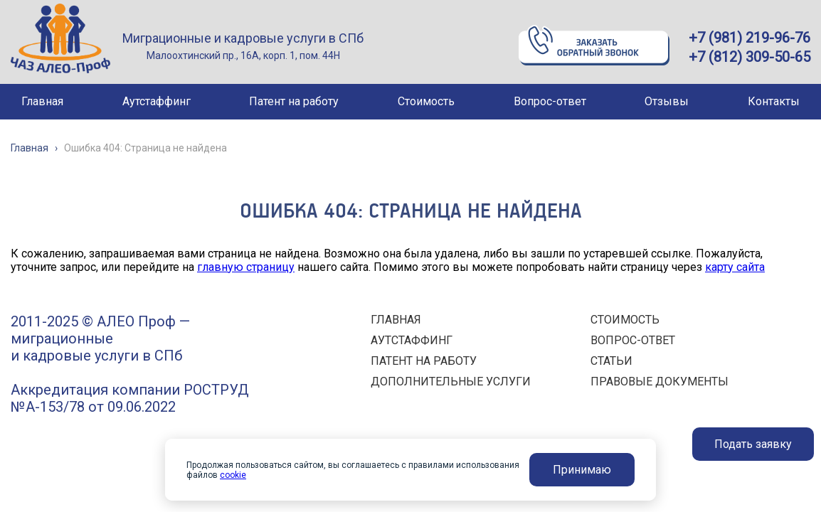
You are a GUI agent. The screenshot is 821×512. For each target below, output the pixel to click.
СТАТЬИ (611, 361)
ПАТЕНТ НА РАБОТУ (424, 361)
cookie (233, 475)
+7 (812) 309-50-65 (749, 56)
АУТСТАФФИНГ (411, 340)
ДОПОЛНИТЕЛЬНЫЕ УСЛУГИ (451, 381)
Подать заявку (753, 444)
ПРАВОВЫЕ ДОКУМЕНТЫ (659, 381)
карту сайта (735, 267)
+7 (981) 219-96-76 (749, 37)
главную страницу (246, 267)
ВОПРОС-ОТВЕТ (632, 340)
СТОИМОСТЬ (625, 319)
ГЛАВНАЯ (396, 319)
